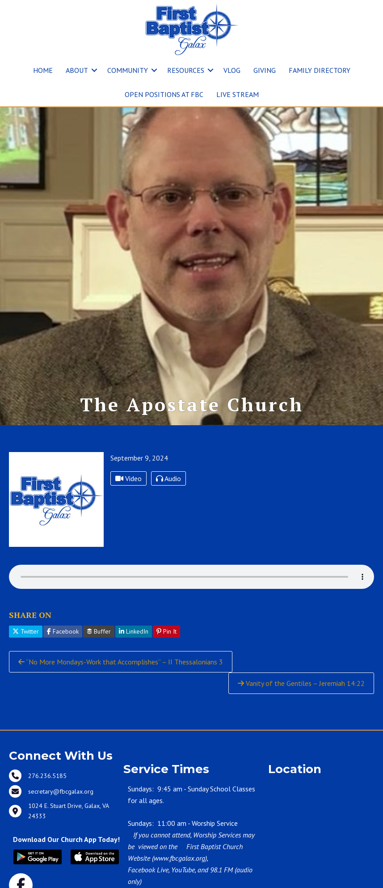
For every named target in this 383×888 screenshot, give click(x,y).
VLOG (231, 70)
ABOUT (77, 70)
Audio (168, 515)
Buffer (99, 668)
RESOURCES (185, 70)
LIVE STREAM (237, 94)
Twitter (26, 668)
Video (128, 515)
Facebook (63, 668)
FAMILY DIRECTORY (319, 70)
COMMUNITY (127, 70)
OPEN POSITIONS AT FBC (164, 94)
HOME (43, 70)
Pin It (166, 668)
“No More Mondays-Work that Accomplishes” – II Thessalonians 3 (120, 698)
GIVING (264, 70)
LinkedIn (133, 668)
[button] (94, 70)
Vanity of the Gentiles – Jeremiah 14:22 (301, 720)
